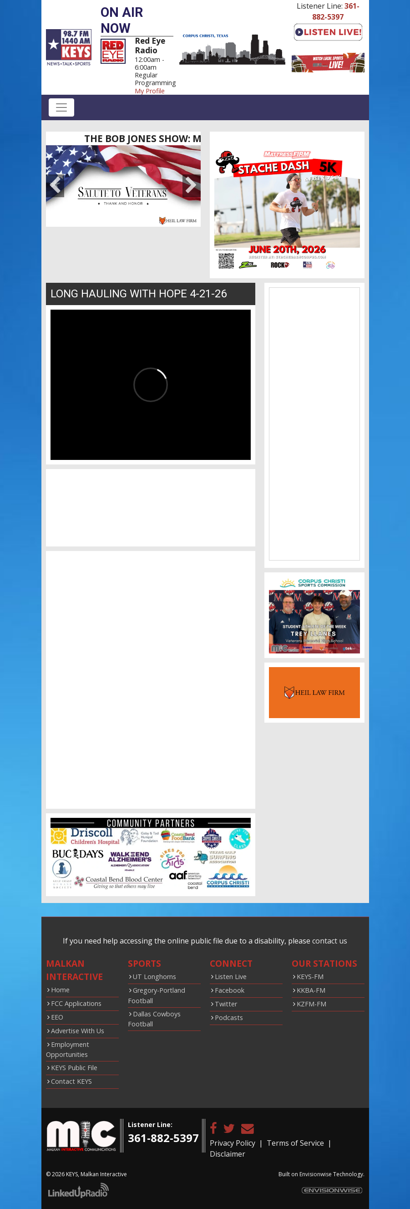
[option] (123, 186)
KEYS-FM (310, 976)
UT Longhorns (154, 976)
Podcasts (229, 1017)
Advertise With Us (77, 1030)
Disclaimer (227, 1154)
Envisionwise (315, 1174)
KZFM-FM (311, 1004)
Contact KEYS (71, 1081)
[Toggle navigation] (61, 107)
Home (60, 989)
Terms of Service (295, 1143)
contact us (329, 941)
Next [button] (191, 185)
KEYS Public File (74, 1067)
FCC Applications (76, 1003)
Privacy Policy (232, 1143)
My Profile (150, 91)
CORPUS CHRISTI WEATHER (151, 508)
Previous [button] (55, 185)
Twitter (226, 1004)
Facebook (229, 990)
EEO (57, 1017)
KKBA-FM (311, 990)
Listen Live (231, 976)
